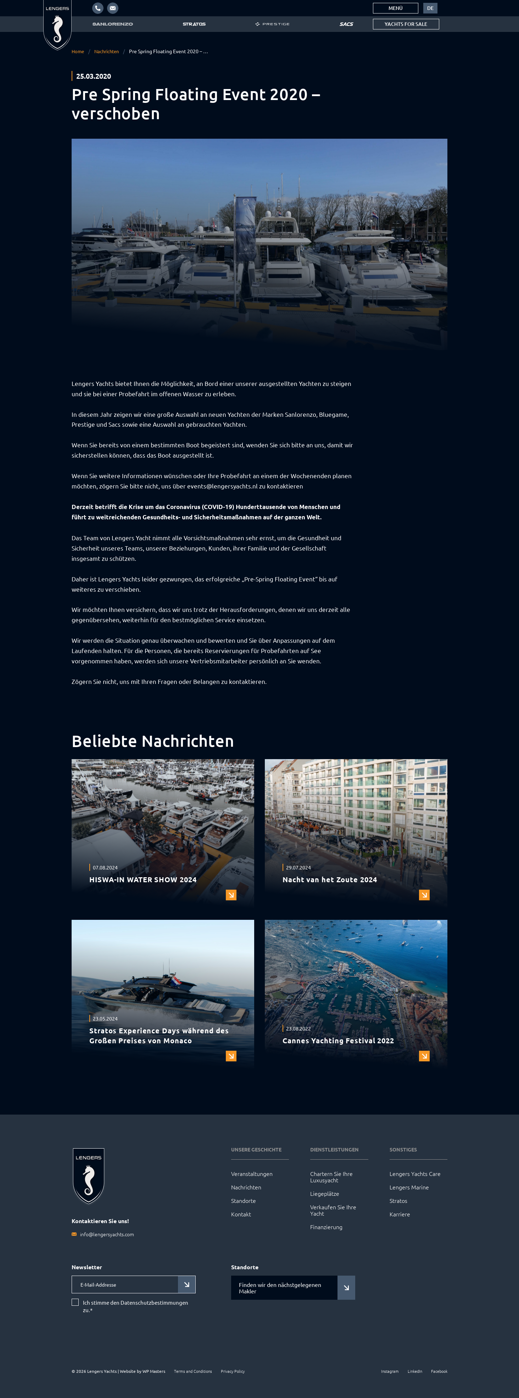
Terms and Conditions (193, 1371)
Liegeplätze (324, 1193)
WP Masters (154, 1371)
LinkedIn (415, 1371)
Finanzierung (326, 1226)
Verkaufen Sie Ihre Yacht (333, 1210)
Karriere (400, 1214)
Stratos (398, 1200)
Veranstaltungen (252, 1173)
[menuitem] (430, 8)
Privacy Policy (233, 1371)
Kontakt (241, 1214)
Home (78, 51)
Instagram (390, 1371)
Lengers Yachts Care (415, 1173)
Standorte (243, 1200)
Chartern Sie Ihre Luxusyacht (331, 1176)
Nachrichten (109, 51)
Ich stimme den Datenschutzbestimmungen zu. (135, 1306)
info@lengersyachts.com (107, 1234)
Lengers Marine (409, 1187)
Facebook (439, 1371)
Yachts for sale (406, 24)
